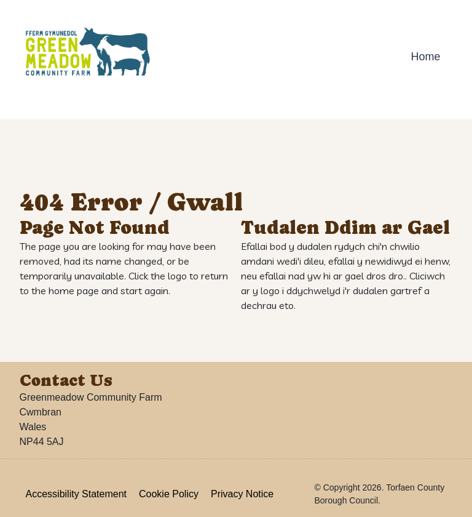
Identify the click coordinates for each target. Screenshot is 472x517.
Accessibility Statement (76, 494)
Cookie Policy (169, 494)
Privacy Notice (242, 494)
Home (425, 56)
